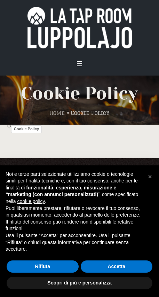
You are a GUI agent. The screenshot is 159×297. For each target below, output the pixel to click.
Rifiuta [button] (42, 266)
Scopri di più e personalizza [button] (79, 283)
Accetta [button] (116, 266)
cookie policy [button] (31, 201)
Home (57, 113)
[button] (150, 176)
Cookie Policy (26, 129)
